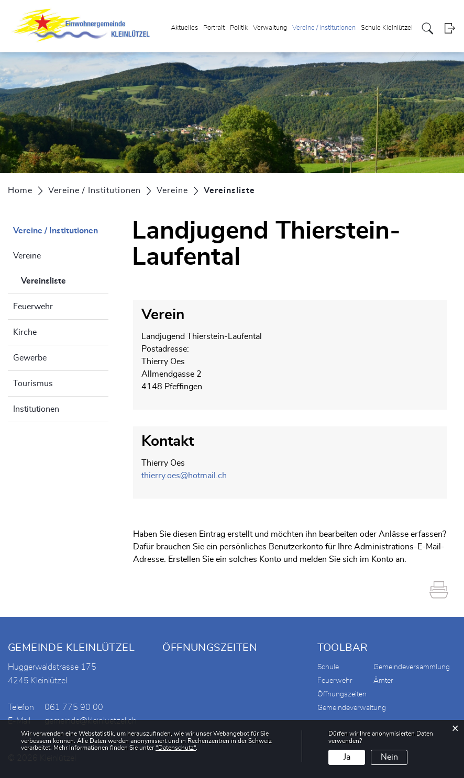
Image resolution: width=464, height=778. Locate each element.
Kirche (25, 332)
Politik (239, 28)
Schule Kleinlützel (387, 28)
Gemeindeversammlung (411, 667)
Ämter (383, 680)
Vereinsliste (64, 279)
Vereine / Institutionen (324, 28)
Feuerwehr (33, 306)
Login (449, 28)
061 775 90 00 (74, 707)
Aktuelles (184, 28)
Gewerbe (30, 358)
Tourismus (33, 383)
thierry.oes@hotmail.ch (184, 475)
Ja (347, 757)
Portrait (214, 28)
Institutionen (36, 409)
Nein (389, 757)
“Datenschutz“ (176, 748)
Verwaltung (270, 28)
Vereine (27, 256)
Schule (328, 667)
